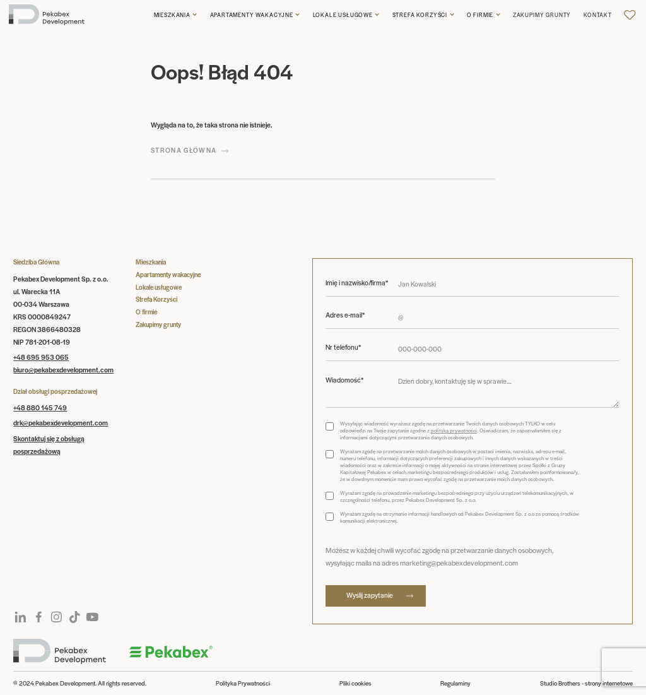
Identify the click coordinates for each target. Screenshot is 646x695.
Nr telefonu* (343, 347)
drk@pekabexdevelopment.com (60, 422)
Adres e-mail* (345, 315)
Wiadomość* (344, 380)
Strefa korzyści (419, 14)
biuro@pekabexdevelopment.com (63, 369)
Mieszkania (172, 14)
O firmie (480, 14)
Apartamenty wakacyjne (251, 14)
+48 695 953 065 (41, 357)
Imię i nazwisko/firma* (357, 282)
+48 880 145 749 (40, 407)
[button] (175, 15)
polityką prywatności (454, 430)
